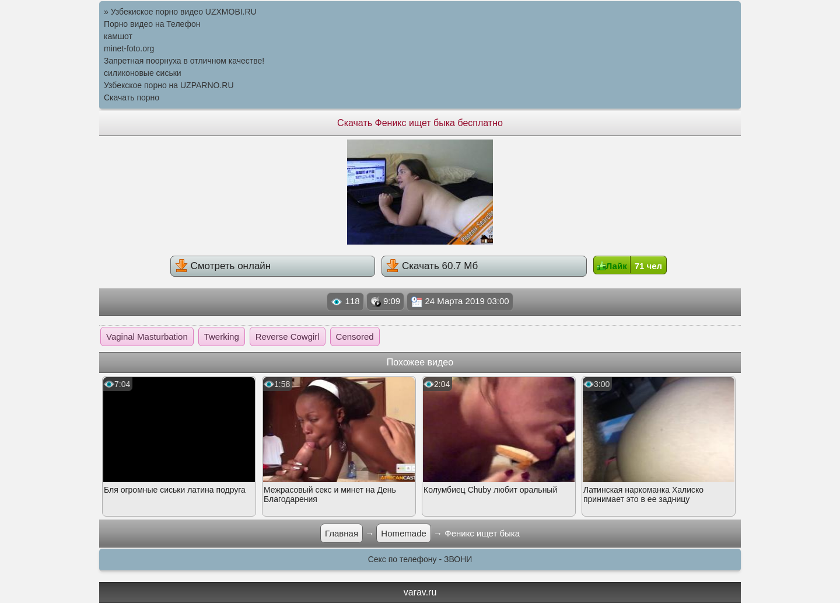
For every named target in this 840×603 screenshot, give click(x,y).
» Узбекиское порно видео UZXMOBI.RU (180, 11)
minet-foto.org (129, 48)
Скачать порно (131, 97)
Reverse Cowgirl (288, 336)
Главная (341, 533)
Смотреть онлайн (223, 265)
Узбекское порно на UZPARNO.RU (169, 85)
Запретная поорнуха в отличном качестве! (184, 60)
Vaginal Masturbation (147, 336)
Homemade (403, 533)
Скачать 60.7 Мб (432, 265)
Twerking (221, 336)
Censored (355, 336)
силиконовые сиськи (142, 73)
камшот (118, 36)
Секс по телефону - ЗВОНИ (420, 559)
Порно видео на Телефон (152, 24)
